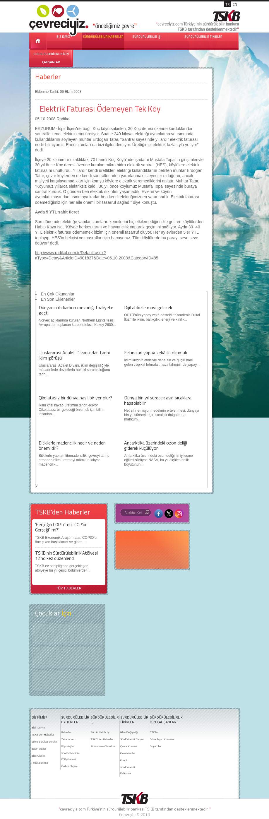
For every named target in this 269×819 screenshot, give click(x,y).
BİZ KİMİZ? (39, 717)
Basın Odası (39, 748)
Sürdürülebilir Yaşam (132, 739)
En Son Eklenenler (58, 299)
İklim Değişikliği (129, 732)
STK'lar (154, 732)
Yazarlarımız (68, 739)
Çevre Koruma (128, 746)
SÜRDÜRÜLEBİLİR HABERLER (103, 36)
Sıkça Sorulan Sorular (44, 741)
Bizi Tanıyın (38, 727)
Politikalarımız (40, 762)
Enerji (123, 760)
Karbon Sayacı (69, 766)
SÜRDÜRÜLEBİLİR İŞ (146, 36)
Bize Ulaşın (38, 755)
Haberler (48, 76)
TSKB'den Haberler (43, 734)
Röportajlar (67, 746)
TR (227, 4)
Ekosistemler (128, 753)
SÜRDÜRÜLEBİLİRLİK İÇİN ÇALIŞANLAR (51, 58)
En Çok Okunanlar (57, 294)
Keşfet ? (67, 634)
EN (235, 4)
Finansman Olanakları (103, 746)
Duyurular (155, 746)
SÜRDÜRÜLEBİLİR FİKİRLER (203, 36)
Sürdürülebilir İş (100, 732)
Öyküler (67, 657)
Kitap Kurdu (67, 681)
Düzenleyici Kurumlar (162, 739)
